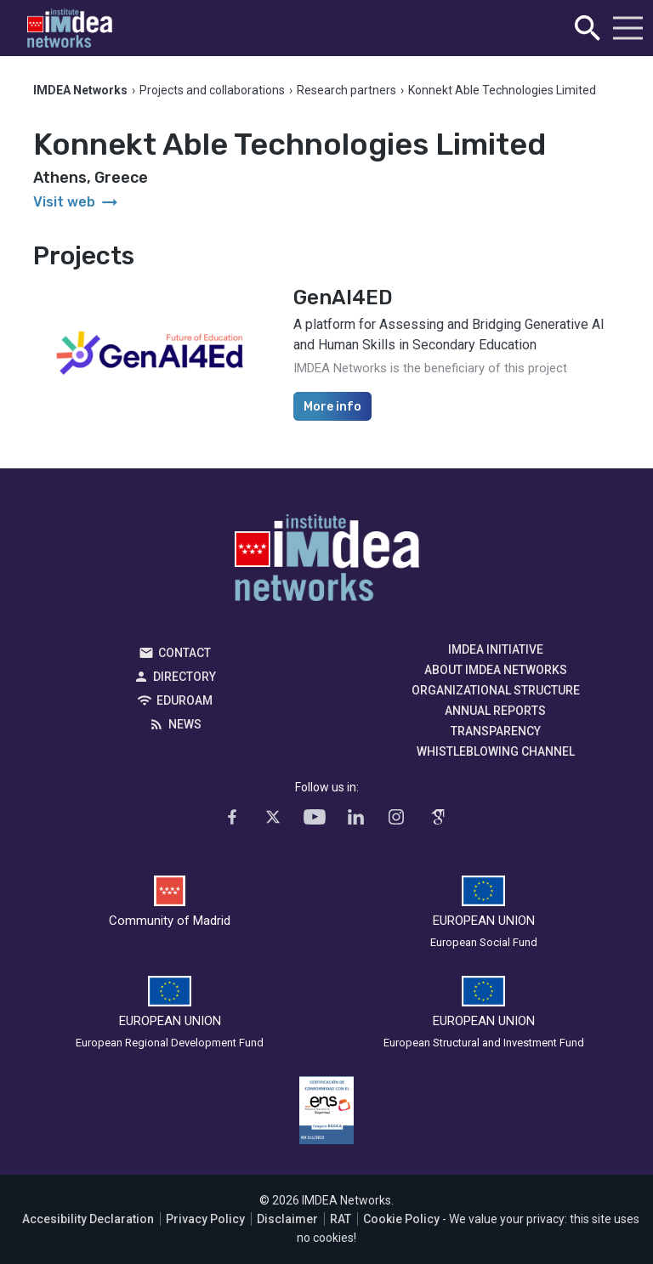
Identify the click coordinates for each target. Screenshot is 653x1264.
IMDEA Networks (327, 561)
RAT (340, 1219)
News (185, 724)
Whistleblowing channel (496, 751)
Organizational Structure (496, 690)
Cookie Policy (401, 1219)
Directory (184, 676)
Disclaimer (287, 1219)
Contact (184, 653)
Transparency (496, 731)
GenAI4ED (343, 297)
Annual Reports (495, 710)
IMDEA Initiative (495, 649)
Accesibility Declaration (88, 1219)
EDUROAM (184, 700)
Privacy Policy (205, 1219)
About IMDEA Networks (495, 670)
